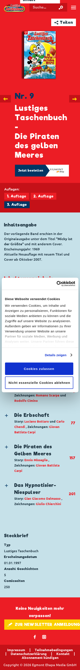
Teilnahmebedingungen (54, 650)
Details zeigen (55, 355)
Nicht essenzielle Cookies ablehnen (39, 382)
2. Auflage (43, 196)
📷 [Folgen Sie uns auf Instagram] (44, 636)
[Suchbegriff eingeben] (48, 7)
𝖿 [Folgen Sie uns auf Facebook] (35, 636)
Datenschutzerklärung (29, 654)
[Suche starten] (61, 7)
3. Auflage (17, 205)
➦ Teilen (63, 22)
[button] (36, 423)
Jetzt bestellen (30, 170)
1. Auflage (16, 196)
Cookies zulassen (39, 368)
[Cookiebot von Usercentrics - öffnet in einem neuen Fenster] (57, 284)
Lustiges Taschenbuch (14, 8)
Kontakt (63, 654)
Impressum (16, 650)
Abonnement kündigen (40, 658)
